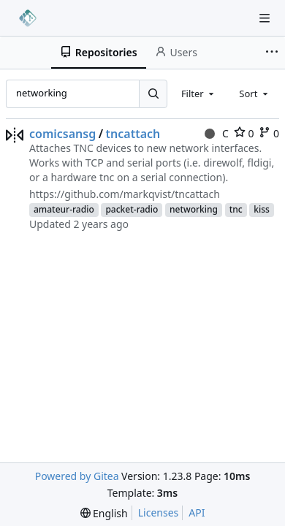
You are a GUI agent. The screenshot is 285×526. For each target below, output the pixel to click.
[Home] (27, 18)
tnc (236, 209)
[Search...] (153, 93)
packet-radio (131, 209)
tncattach (133, 133)
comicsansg (62, 133)
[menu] (104, 513)
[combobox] (198, 93)
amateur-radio (64, 209)
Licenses (158, 512)
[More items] (273, 53)
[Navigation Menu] (264, 18)
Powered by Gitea (77, 476)
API (197, 512)
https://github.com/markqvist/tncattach (124, 194)
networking (194, 209)
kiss (262, 209)
